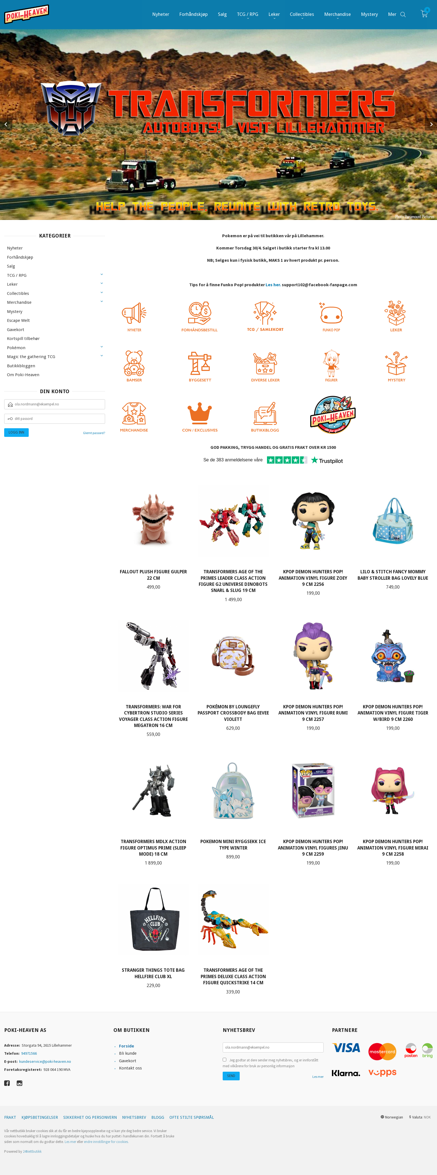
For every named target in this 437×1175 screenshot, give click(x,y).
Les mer (318, 1076)
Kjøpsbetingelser (39, 1117)
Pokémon (16, 347)
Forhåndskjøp (20, 257)
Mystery (14, 311)
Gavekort (15, 329)
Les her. (273, 284)
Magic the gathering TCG (31, 356)
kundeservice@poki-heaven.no (45, 1061)
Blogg (157, 1117)
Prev (6, 124)
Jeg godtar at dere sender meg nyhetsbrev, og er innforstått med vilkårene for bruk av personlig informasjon (270, 1063)
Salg (11, 266)
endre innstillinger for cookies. (106, 1141)
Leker (12, 284)
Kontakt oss (130, 1068)
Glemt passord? (94, 433)
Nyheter (15, 248)
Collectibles (18, 293)
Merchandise (19, 302)
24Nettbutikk (32, 1151)
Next (431, 124)
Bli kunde (128, 1053)
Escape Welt (18, 320)
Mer (392, 14)
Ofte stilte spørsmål (191, 1117)
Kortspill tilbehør (23, 338)
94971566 (29, 1053)
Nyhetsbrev (134, 1117)
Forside (126, 1046)
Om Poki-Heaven (23, 374)
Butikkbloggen (21, 365)
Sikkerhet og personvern (90, 1117)
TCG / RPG (16, 275)
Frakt (10, 1117)
